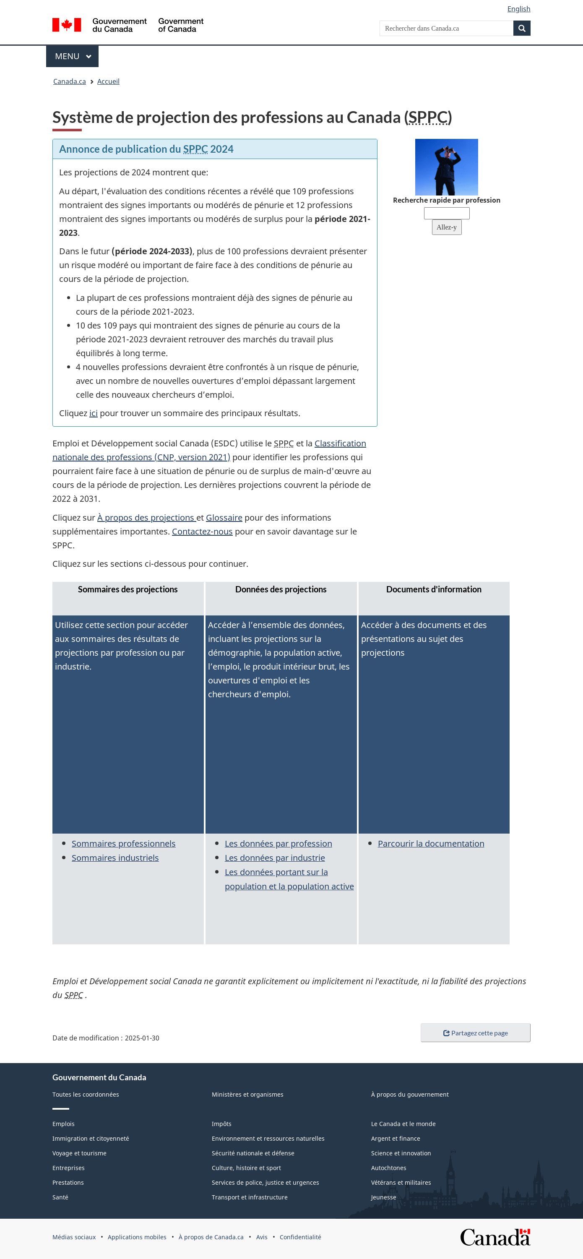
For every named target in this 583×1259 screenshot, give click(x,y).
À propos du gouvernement (410, 1094)
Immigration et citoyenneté (90, 1138)
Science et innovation (401, 1153)
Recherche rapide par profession (447, 200)
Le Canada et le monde (403, 1124)
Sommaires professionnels (124, 843)
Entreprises (68, 1168)
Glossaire (224, 517)
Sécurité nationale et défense (253, 1153)
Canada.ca (69, 81)
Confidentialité (300, 1237)
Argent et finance (395, 1138)
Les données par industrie (275, 857)
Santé (60, 1197)
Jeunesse (383, 1197)
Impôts (222, 1124)
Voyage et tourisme (79, 1153)
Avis (262, 1237)
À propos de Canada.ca (211, 1237)
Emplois (63, 1124)
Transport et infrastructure (250, 1197)
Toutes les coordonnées (85, 1094)
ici (93, 413)
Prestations (68, 1182)
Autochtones (388, 1168)
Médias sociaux (74, 1237)
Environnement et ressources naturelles (268, 1138)
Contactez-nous (202, 531)
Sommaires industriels (115, 857)
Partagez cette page (475, 1033)
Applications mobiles (137, 1237)
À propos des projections (146, 517)
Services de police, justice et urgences (265, 1182)
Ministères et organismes (248, 1094)
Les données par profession (278, 843)
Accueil (108, 81)
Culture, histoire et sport (246, 1168)
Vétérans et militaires (401, 1182)
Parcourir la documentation (431, 843)
